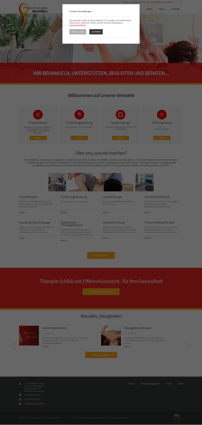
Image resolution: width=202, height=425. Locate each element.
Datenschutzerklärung (77, 25)
